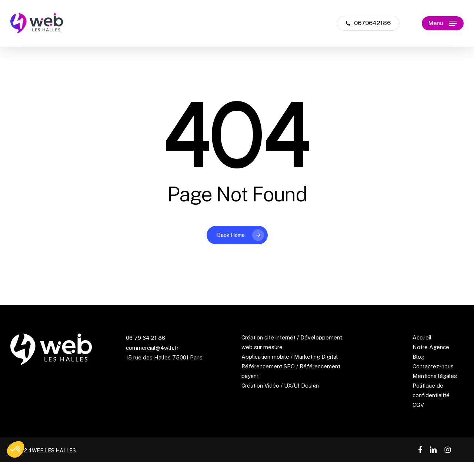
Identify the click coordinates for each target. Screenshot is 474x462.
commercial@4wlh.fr (152, 348)
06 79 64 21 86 (145, 338)
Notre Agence (431, 347)
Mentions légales (435, 376)
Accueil (422, 337)
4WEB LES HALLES (52, 450)
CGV (418, 405)
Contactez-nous (433, 366)
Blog (418, 357)
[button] (443, 23)
